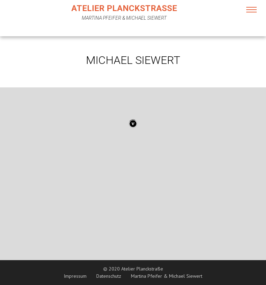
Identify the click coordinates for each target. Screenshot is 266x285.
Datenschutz (108, 276)
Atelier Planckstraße (124, 8)
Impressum (75, 276)
